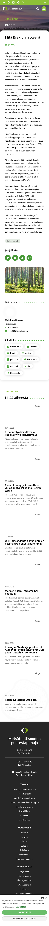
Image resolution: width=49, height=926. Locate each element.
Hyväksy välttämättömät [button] (24, 919)
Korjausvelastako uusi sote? (21, 699)
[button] (44, 8)
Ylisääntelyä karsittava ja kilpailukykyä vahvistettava (21, 433)
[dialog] (24, 910)
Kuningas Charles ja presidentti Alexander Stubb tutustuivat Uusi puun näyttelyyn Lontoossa (24, 650)
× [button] (46, 898)
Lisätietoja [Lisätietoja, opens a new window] (21, 906)
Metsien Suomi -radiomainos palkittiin (21, 592)
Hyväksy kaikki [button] (24, 912)
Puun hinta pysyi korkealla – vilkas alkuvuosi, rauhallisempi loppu (23, 488)
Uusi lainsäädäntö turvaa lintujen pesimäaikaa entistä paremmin (24, 542)
